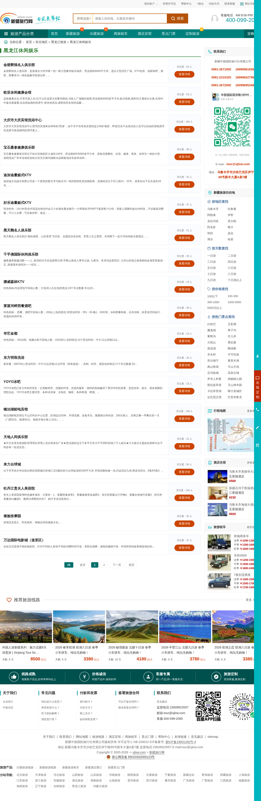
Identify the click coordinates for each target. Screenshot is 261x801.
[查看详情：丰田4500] (219, 562)
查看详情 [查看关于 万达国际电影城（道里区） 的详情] (184, 547)
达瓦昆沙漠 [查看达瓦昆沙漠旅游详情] (214, 397)
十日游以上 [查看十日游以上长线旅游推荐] (235, 280)
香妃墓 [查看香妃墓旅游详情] (232, 342)
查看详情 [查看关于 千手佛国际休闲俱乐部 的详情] (184, 263)
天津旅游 (40, 774)
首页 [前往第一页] (82, 565)
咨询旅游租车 (238, 413)
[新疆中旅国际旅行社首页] (35, 18)
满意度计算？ (49, 719)
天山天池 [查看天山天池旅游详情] (233, 366)
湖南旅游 (96, 780)
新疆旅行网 (156, 752)
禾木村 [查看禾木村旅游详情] (211, 354)
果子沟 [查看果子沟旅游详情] (232, 330)
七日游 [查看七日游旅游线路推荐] (211, 274)
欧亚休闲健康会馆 (17, 92)
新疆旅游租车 (70, 767)
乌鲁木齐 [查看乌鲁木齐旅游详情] (213, 209)
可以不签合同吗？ (128, 701)
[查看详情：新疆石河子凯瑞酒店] (217, 493)
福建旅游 (244, 780)
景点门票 (169, 33)
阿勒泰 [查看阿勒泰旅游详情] (211, 215)
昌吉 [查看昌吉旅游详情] (230, 233)
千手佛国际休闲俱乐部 (20, 254)
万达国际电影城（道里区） (24, 540)
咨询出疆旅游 (238, 397)
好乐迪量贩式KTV (17, 202)
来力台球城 (12, 464)
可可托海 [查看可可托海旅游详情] (233, 354)
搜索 (177, 18)
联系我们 (65, 736)
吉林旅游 (59, 786)
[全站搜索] (130, 18)
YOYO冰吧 (11, 382)
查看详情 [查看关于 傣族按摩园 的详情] (184, 523)
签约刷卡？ (86, 701)
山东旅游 (96, 774)
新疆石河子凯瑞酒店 (242, 488)
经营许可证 (169, 3)
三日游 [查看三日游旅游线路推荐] (211, 261)
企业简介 (8, 701)
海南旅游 (22, 786)
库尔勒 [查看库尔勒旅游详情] (232, 221)
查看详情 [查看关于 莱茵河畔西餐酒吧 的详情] (184, 315)
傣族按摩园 (12, 516)
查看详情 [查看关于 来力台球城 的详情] (184, 472)
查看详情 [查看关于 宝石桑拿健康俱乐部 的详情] (184, 156)
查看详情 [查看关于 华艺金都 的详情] (184, 341)
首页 (54, 33)
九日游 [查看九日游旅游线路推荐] (211, 280)
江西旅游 (225, 780)
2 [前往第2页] (104, 565)
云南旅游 (114, 780)
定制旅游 (192, 33)
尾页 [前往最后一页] (131, 565)
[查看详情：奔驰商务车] (219, 543)
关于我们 (49, 736)
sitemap (212, 736)
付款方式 (214, 3)
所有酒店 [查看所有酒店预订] (252, 462)
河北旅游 (59, 774)
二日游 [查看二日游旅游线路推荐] (232, 255)
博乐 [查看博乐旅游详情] (210, 239)
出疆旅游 (97, 33)
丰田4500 (240, 555)
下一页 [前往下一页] (117, 565)
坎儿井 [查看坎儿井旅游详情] (232, 336)
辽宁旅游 (40, 786)
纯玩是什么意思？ (51, 701)
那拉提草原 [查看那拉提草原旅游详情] (214, 385)
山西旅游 (77, 774)
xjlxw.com (139, 752)
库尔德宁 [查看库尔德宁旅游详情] (213, 360)
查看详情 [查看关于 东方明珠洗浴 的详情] (184, 365)
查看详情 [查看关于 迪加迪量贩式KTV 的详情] (184, 184)
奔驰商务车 (241, 536)
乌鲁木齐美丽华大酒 (242, 471)
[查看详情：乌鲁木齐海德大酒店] (217, 510)
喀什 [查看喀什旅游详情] (230, 227)
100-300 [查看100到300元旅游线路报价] (233, 296)
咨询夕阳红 (238, 421)
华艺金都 (10, 333)
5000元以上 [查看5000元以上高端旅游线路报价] (214, 307)
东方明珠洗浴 (13, 357)
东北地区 (41, 42)
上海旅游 (244, 774)
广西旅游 (207, 780)
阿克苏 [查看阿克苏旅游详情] (211, 227)
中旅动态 (8, 707)
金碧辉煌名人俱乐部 (19, 65)
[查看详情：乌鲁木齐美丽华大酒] (217, 477)
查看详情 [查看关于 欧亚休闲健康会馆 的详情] (184, 101)
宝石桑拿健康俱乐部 (19, 147)
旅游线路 (98, 736)
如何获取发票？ (89, 719)
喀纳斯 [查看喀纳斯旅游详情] (232, 348)
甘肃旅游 (151, 774)
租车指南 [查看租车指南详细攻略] (252, 527)
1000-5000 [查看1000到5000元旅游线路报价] (234, 302)
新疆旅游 (73, 33)
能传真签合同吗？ (128, 707)
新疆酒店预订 (93, 767)
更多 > (250, 600)
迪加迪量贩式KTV (17, 175)
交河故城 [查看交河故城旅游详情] (213, 372)
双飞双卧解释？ (50, 713)
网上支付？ (86, 713)
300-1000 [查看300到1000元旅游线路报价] (213, 302)
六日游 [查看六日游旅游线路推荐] (232, 267)
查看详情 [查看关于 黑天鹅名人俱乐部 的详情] (184, 237)
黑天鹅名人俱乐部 (17, 230)
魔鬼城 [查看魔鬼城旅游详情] (211, 330)
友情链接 (180, 736)
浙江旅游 (40, 780)
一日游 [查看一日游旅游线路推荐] (211, 255)
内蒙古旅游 (100, 786)
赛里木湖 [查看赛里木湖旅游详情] (233, 360)
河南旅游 (114, 774)
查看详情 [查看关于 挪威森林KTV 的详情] (184, 289)
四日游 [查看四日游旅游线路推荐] (232, 261)
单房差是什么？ (50, 707)
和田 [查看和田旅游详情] (210, 233)
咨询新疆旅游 (238, 389)
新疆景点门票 (116, 767)
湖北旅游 (77, 780)
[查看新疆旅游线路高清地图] (232, 435)
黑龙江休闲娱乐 (80, 42)
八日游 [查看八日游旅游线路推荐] (232, 274)
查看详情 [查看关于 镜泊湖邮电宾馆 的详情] (184, 418)
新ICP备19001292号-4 (181, 742)
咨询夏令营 (238, 405)
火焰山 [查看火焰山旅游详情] (211, 342)
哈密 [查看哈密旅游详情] (230, 239)
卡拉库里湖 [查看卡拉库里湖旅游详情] (214, 391)
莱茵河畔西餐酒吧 (17, 306)
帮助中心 (186, 3)
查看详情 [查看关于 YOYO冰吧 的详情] (184, 391)
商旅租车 (121, 33)
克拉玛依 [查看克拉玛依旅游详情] (213, 221)
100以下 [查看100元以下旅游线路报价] (212, 296)
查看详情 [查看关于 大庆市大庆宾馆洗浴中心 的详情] (184, 129)
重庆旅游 (170, 780)
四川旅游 (151, 780)
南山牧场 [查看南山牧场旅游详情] (213, 366)
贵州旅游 (133, 780)
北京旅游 (22, 774)
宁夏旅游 (170, 774)
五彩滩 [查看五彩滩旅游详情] (232, 324)
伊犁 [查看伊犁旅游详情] (230, 215)
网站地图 (82, 736)
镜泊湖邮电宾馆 (15, 409)
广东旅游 (188, 780)
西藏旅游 (225, 774)
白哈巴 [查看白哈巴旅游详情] (211, 324)
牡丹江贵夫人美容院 (19, 488)
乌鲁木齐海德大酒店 (242, 504)
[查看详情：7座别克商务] (219, 581)
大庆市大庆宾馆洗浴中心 (22, 120)
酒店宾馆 (145, 33)
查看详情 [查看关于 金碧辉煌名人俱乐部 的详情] (184, 74)
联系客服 (229, 3)
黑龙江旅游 (58, 42)
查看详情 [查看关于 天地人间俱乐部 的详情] (184, 446)
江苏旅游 (22, 780)
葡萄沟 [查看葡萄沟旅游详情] (211, 336)
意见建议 (162, 701)
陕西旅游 (133, 774)
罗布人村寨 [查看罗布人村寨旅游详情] (214, 379)
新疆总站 (188, 774)
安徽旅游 (59, 780)
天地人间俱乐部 (15, 437)
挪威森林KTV (13, 282)
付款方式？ (86, 707)
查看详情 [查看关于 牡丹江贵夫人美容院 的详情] (184, 497)
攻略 (252, 33)
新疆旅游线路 (47, 767)
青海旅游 (207, 774)
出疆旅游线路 (25, 767)
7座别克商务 (242, 575)
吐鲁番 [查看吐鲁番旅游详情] (232, 209)
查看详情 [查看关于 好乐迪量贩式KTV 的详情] (184, 212)
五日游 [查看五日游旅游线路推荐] (211, 267)
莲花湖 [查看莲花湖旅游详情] (211, 348)
